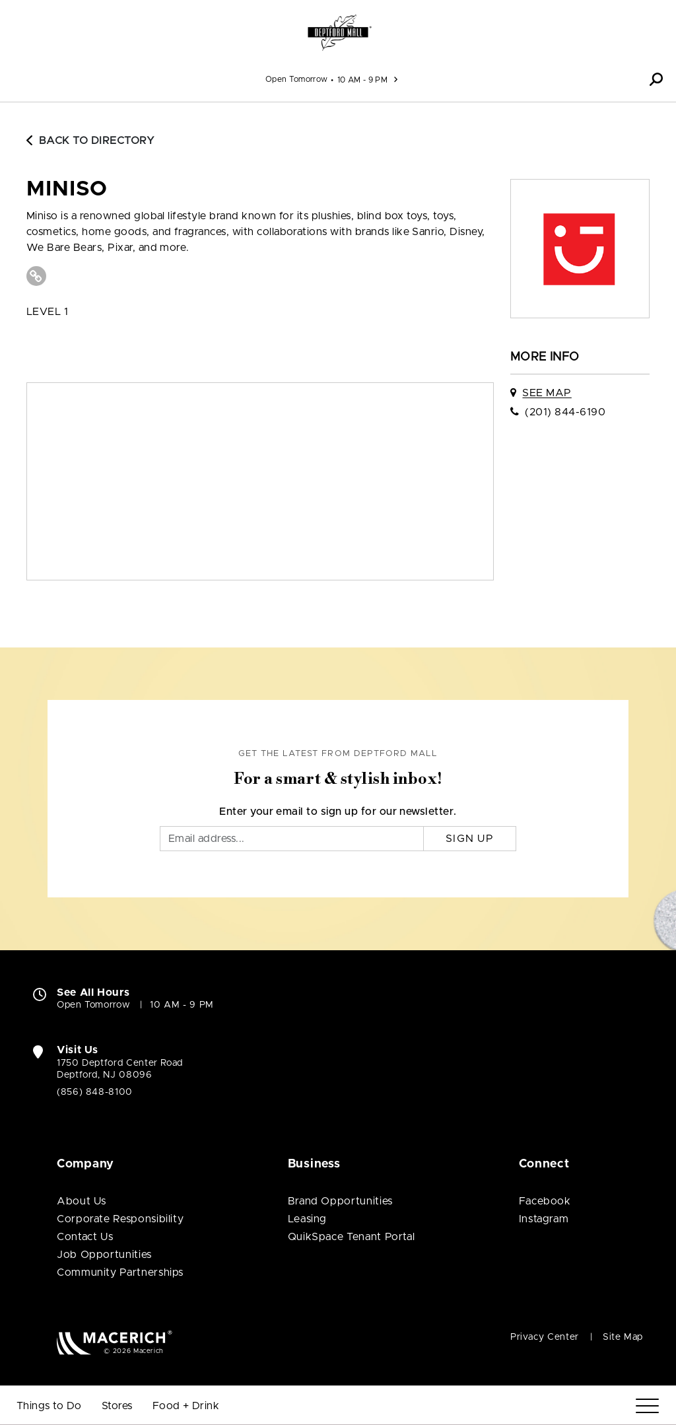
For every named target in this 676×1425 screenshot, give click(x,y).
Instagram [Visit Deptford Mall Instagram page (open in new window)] (544, 1219)
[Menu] (647, 1406)
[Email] (292, 838)
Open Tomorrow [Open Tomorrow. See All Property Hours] (93, 1005)
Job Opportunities (104, 1254)
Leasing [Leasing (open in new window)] (307, 1219)
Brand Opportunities (340, 1201)
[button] (656, 79)
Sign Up (470, 838)
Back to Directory (90, 140)
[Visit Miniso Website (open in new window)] (36, 276)
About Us (81, 1201)
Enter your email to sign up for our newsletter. (338, 811)
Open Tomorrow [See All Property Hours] (296, 79)
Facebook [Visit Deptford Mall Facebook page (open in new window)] (545, 1201)
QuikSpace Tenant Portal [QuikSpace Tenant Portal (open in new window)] (351, 1237)
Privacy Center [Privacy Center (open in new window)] (544, 1337)
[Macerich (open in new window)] (114, 1342)
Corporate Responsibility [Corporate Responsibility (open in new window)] (120, 1219)
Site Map (623, 1337)
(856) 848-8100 (95, 1092)
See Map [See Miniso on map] (546, 393)
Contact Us (85, 1237)
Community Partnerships (120, 1272)
